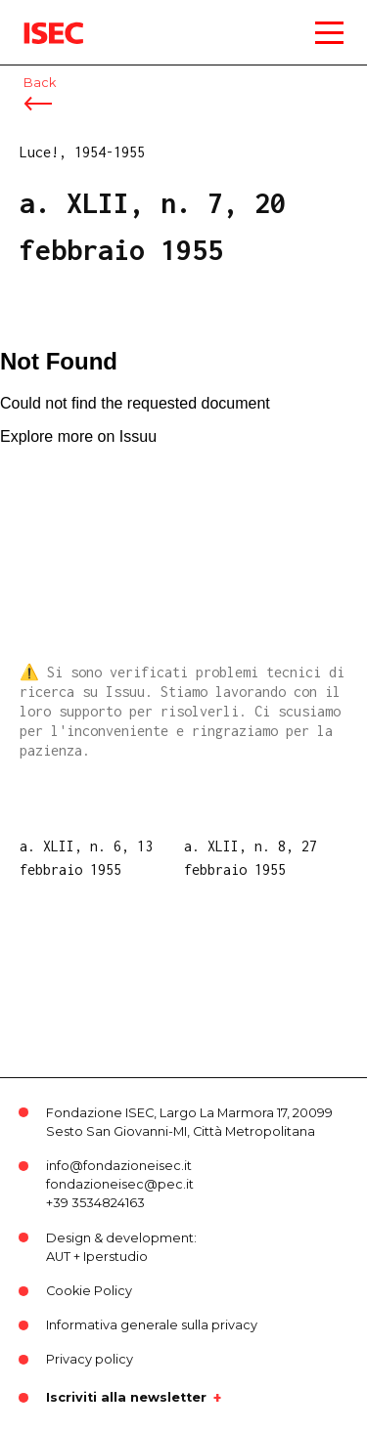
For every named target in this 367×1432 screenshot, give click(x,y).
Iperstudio (115, 1256)
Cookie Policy (89, 1290)
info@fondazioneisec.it (119, 1165)
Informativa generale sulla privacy (151, 1325)
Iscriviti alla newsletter (126, 1398)
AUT (58, 1256)
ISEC (39, 19)
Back (39, 82)
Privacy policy (89, 1359)
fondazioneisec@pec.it (120, 1184)
